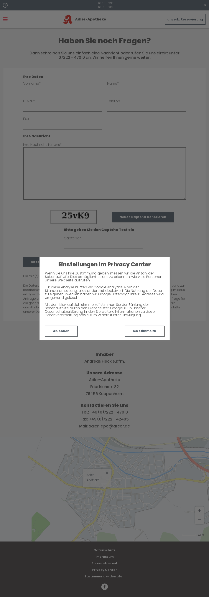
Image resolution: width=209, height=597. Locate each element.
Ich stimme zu (144, 331)
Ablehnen (61, 331)
